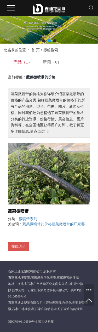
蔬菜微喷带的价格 (37, 224)
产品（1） (22, 62)
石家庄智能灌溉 (68, 277)
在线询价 (18, 246)
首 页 (35, 50)
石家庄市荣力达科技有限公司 (48, 290)
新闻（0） (52, 62)
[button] (43, 40)
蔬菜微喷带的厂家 (66, 224)
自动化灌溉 (70, 303)
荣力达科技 (46, 321)
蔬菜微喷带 (18, 211)
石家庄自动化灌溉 (43, 277)
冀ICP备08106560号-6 (23, 321)
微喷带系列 (28, 219)
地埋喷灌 (55, 303)
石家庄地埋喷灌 (19, 277)
